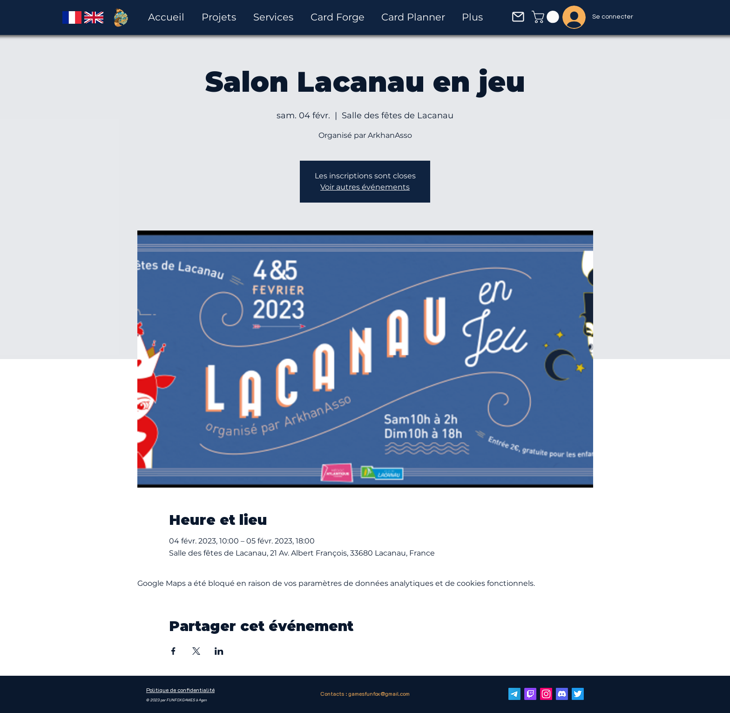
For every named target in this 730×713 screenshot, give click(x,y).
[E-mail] (514, 694)
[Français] (71, 17)
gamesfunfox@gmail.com (379, 693)
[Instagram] (546, 694)
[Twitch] (530, 694)
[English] (93, 17)
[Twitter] (578, 694)
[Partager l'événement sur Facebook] (173, 651)
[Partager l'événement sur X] (196, 651)
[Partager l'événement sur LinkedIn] (219, 651)
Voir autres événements (365, 187)
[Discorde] (562, 694)
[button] (518, 16)
